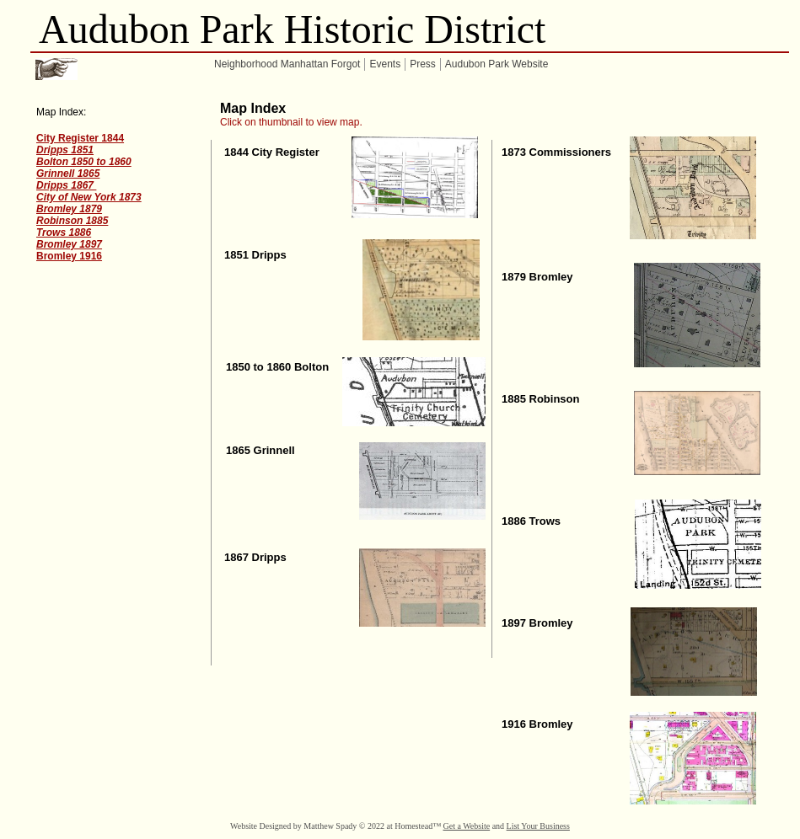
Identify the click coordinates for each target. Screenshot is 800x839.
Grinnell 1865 (67, 173)
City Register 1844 (80, 138)
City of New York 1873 (89, 197)
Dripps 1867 (66, 185)
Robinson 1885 (72, 221)
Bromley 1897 (69, 244)
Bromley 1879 (69, 209)
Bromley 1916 (69, 256)
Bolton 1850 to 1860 (84, 162)
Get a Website (466, 826)
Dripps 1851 (65, 150)
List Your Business (538, 826)
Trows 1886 (63, 232)
